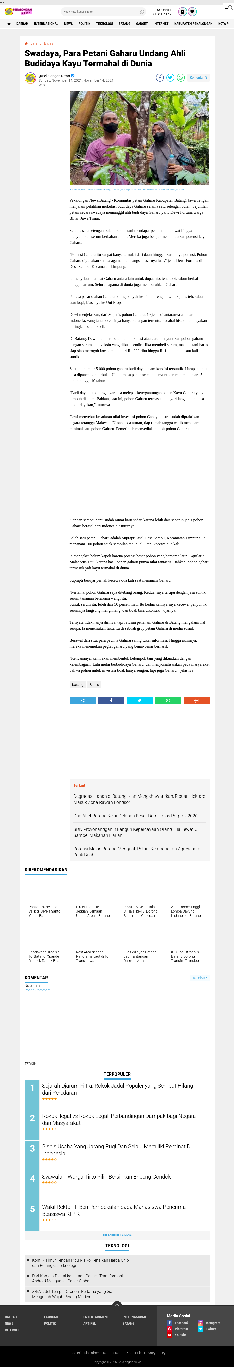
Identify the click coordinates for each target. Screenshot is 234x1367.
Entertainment (96, 1317)
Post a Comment (38, 990)
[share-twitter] (170, 78)
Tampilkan (200, 977)
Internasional (46, 24)
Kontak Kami (113, 1353)
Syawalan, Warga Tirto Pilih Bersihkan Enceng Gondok (106, 1177)
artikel (89, 1323)
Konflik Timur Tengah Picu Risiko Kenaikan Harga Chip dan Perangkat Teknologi (80, 1263)
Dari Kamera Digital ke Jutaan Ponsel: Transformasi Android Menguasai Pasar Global (77, 1279)
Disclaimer (92, 1353)
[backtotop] (117, 1306)
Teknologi (104, 24)
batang (124, 24)
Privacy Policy (155, 1353)
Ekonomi (51, 1317)
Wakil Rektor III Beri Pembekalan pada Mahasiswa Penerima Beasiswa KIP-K (114, 1210)
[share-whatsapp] (181, 78)
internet (161, 24)
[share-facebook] (160, 78)
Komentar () (198, 77)
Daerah (22, 24)
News (68, 24)
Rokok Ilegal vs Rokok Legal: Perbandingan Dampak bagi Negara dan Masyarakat (119, 1119)
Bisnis (48, 43)
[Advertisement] (45, 166)
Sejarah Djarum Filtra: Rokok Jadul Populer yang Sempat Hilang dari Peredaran (117, 1089)
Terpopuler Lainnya (117, 1235)
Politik (84, 24)
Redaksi (74, 1353)
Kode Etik (133, 1353)
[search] (103, 11)
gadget (142, 24)
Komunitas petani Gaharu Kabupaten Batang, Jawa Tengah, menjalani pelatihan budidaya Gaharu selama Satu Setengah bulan (127, 189)
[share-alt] (83, 700)
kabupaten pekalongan (193, 24)
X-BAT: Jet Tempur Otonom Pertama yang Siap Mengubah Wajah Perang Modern (73, 1294)
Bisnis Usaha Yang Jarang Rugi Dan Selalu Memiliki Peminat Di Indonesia (117, 1150)
